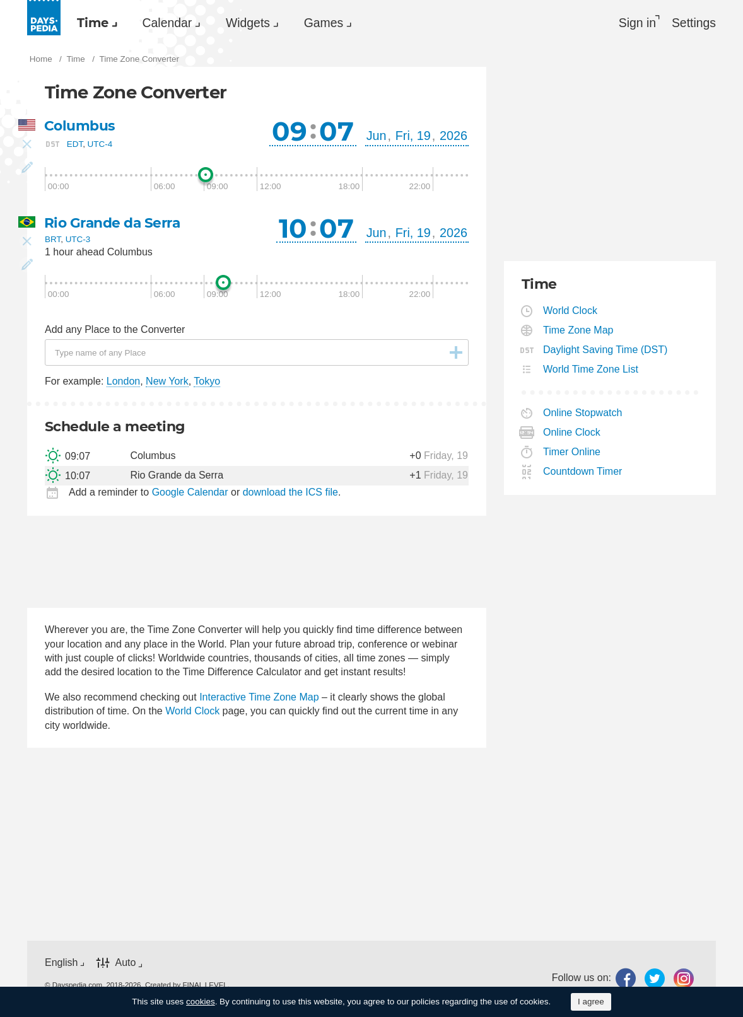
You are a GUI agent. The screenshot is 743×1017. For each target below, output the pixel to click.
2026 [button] (453, 137)
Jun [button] (376, 137)
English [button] (61, 963)
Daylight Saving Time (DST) (605, 351)
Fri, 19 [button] (413, 137)
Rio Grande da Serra (113, 224)
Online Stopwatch (583, 414)
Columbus (79, 127)
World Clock (192, 712)
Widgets (260, 23)
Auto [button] (125, 964)
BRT (53, 240)
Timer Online (572, 453)
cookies (200, 1001)
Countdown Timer (583, 472)
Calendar (174, 23)
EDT (75, 145)
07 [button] (336, 132)
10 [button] (293, 229)
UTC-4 (100, 145)
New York (167, 382)
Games (341, 23)
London (123, 382)
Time (95, 22)
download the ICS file (290, 493)
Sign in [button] (634, 23)
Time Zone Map (578, 331)
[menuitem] (96, 22)
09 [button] (289, 132)
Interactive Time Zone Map (259, 698)
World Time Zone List (591, 370)
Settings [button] (693, 23)
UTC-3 (78, 240)
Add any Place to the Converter (115, 330)
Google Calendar (190, 493)
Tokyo (207, 382)
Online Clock (572, 433)
